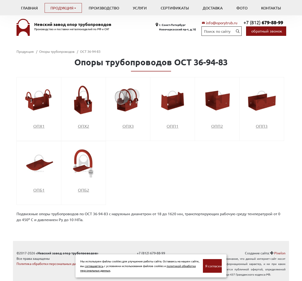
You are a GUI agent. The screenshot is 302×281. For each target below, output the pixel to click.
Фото (241, 7)
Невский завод (72, 24)
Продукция (62, 7)
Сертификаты (175, 7)
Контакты (271, 7)
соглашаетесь (94, 266)
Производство (104, 7)
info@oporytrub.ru (221, 22)
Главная (29, 7)
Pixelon (279, 253)
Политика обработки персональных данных (50, 263)
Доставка (213, 7)
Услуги (140, 7)
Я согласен (213, 266)
